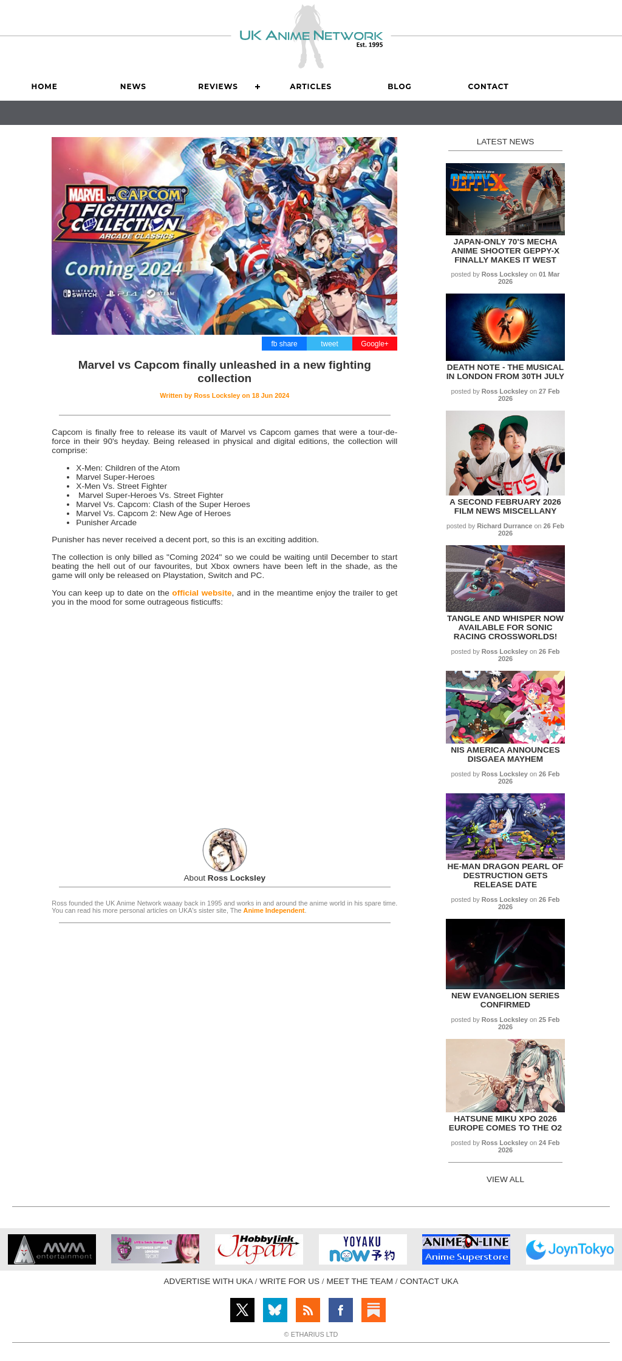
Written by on (224, 395)
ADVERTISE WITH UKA (208, 1281)
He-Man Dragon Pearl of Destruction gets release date (506, 875)
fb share (284, 344)
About (225, 877)
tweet (329, 344)
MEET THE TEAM (359, 1281)
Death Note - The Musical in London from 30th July (505, 372)
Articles (311, 86)
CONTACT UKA (429, 1281)
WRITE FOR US (289, 1281)
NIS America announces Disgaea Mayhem (505, 754)
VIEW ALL (505, 1179)
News (133, 86)
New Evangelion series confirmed (505, 1000)
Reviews (218, 86)
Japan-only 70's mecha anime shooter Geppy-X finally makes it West (505, 250)
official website (201, 592)
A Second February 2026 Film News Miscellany (505, 506)
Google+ (375, 344)
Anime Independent (274, 910)
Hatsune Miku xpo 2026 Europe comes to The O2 (505, 1123)
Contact (488, 86)
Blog (400, 86)
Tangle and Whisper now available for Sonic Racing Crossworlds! (505, 627)
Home (44, 86)
